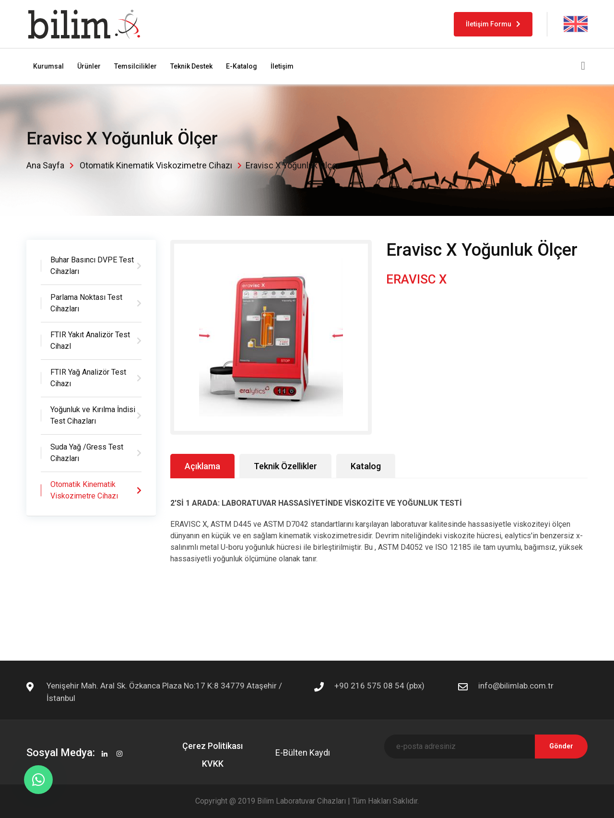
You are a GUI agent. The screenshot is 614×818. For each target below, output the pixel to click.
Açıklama (202, 466)
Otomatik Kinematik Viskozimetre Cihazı (156, 165)
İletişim (282, 66)
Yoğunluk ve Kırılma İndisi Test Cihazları (92, 415)
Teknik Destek (191, 66)
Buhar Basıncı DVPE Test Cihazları (92, 265)
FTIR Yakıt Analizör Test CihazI (90, 340)
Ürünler (89, 66)
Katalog (366, 466)
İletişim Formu (493, 24)
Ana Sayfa (45, 165)
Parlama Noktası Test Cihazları (86, 303)
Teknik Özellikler (285, 466)
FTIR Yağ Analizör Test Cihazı (88, 378)
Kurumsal (48, 66)
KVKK (213, 764)
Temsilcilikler (135, 66)
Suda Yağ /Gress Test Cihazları (86, 452)
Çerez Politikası (212, 746)
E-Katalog (241, 66)
